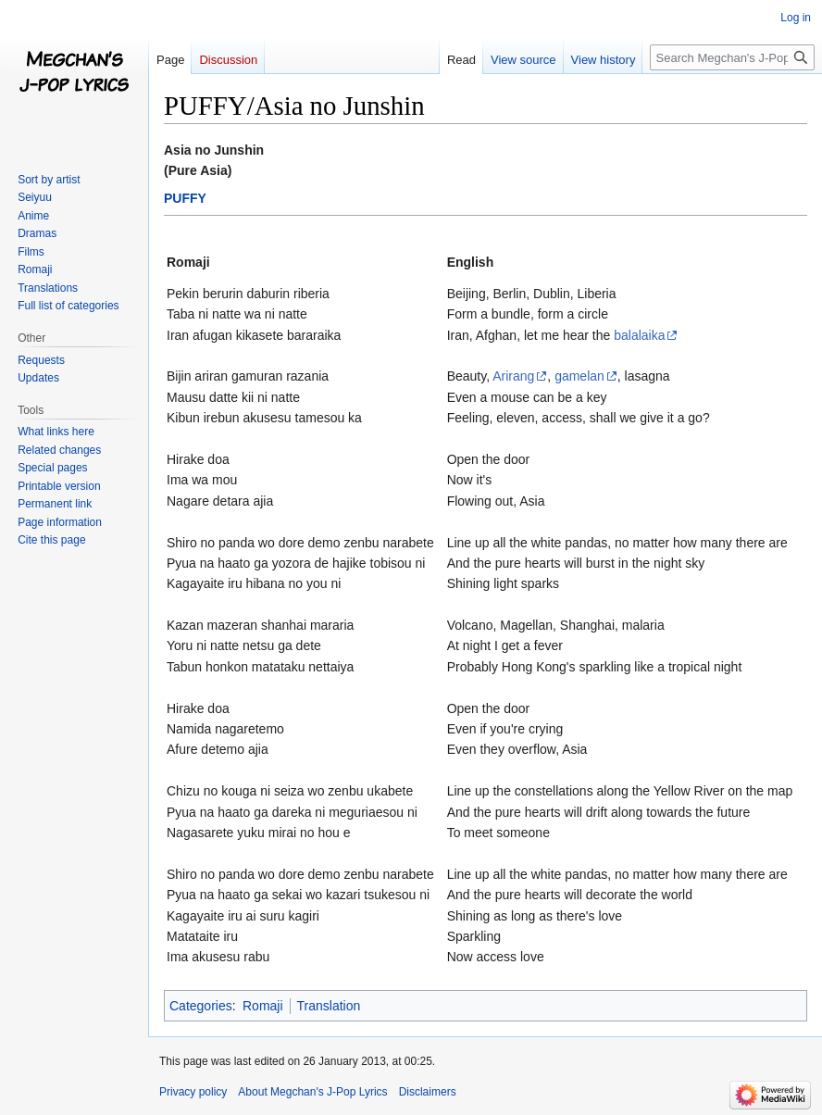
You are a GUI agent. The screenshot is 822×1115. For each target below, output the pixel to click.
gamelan (579, 376)
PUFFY (185, 198)
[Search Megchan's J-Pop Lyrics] (732, 57)
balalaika (639, 335)
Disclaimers (427, 1091)
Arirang (513, 376)
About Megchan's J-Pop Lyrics (312, 1091)
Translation (329, 1005)
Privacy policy (193, 1091)
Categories (200, 1005)
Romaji (263, 1005)
